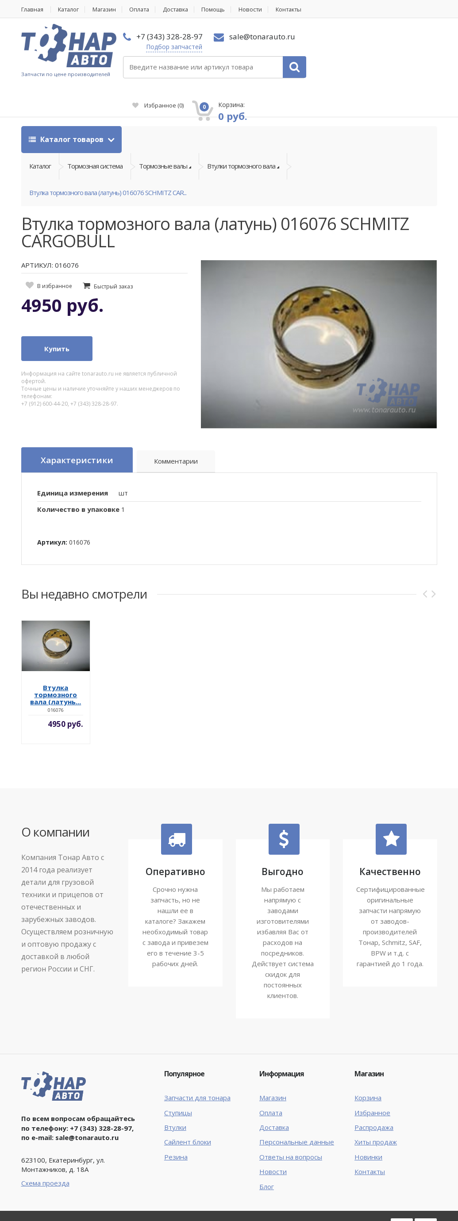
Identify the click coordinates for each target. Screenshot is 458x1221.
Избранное (335, 51)
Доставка (182, 9)
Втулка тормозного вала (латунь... (55, 663)
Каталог (70, 9)
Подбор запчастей (173, 46)
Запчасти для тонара (197, 1066)
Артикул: (52, 511)
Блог (266, 1155)
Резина (176, 1125)
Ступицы (178, 1081)
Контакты (298, 9)
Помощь (221, 9)
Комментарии (176, 430)
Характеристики (77, 428)
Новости (258, 9)
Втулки (175, 1095)
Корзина (367, 1066)
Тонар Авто (48, 1193)
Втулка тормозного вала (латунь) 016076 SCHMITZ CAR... (107, 161)
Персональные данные (296, 1110)
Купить (56, 317)
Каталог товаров (67, 107)
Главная (32, 9)
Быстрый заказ (113, 255)
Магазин (108, 9)
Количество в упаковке (78, 477)
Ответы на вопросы (290, 1125)
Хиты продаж (375, 1110)
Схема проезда (45, 1151)
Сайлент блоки (187, 1110)
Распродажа (373, 1095)
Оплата (144, 9)
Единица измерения (72, 461)
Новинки (368, 1125)
